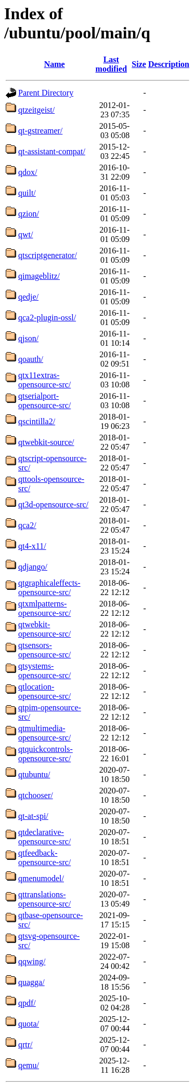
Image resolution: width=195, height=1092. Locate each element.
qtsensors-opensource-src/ (44, 650)
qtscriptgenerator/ (47, 255)
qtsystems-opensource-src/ (44, 671)
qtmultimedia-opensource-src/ (44, 733)
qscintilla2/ (36, 421)
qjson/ (28, 338)
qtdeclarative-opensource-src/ (44, 837)
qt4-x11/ (32, 546)
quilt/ (27, 192)
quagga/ (31, 982)
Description (168, 64)
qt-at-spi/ (33, 816)
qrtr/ (25, 1044)
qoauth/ (30, 359)
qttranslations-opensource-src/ (44, 899)
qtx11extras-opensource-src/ (44, 380)
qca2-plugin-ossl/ (47, 317)
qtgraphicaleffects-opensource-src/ (49, 587)
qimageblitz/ (39, 276)
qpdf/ (27, 1003)
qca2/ (27, 525)
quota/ (28, 1023)
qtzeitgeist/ (36, 109)
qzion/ (28, 213)
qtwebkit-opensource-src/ (44, 629)
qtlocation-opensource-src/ (44, 691)
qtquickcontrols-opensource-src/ (45, 754)
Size (139, 64)
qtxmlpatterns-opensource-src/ (44, 608)
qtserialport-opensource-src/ (44, 401)
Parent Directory (45, 92)
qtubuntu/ (34, 774)
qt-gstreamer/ (40, 130)
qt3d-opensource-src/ (53, 504)
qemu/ (28, 1065)
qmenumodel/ (41, 878)
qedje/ (28, 296)
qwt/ (25, 234)
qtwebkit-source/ (46, 442)
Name (54, 64)
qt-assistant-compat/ (51, 151)
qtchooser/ (35, 795)
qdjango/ (32, 566)
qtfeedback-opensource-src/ (44, 857)
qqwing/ (31, 961)
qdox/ (27, 172)
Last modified (111, 64)
